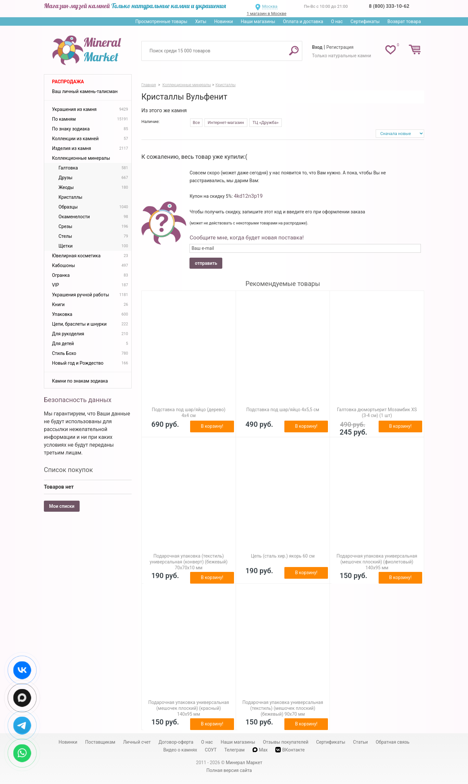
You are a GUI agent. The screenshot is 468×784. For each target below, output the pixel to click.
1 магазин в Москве (266, 13)
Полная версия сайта (229, 770)
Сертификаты (365, 21)
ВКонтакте (290, 749)
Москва (269, 6)
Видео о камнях (180, 749)
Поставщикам (100, 742)
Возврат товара (404, 21)
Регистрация (340, 47)
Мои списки (61, 506)
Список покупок (68, 470)
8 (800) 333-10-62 (389, 6)
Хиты (200, 21)
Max (260, 749)
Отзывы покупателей (285, 742)
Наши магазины (258, 21)
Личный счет (137, 742)
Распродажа (68, 81)
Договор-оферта (176, 742)
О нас (337, 21)
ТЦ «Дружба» (266, 122)
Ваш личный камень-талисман (85, 91)
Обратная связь (393, 742)
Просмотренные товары (161, 21)
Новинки (223, 21)
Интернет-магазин (226, 122)
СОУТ (210, 749)
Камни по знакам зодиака (80, 381)
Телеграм (234, 749)
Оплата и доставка (303, 21)
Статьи (360, 742)
